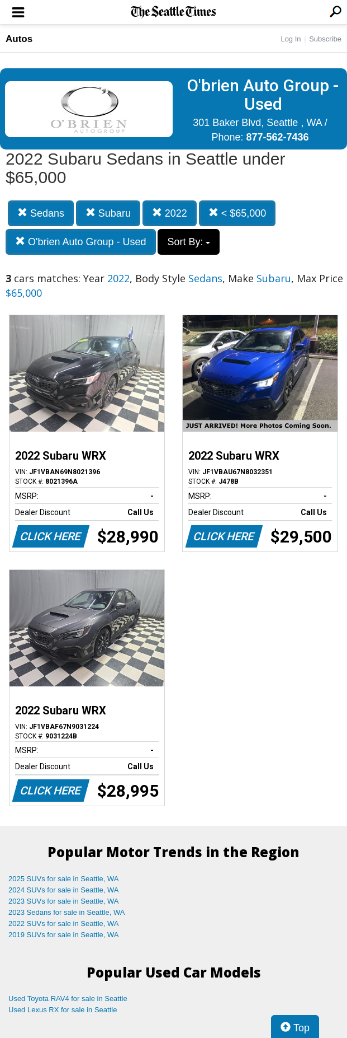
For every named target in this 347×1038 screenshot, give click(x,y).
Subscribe (325, 39)
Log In (291, 39)
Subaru (108, 213)
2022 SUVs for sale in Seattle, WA (63, 923)
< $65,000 (237, 213)
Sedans (40, 213)
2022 (169, 213)
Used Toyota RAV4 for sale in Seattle (67, 998)
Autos (19, 39)
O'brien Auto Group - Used (80, 241)
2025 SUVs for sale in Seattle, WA (63, 879)
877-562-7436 (277, 137)
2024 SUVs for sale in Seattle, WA (63, 890)
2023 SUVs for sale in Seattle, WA (63, 901)
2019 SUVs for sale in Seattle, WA (63, 935)
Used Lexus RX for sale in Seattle (62, 1010)
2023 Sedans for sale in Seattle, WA (66, 912)
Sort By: (188, 241)
